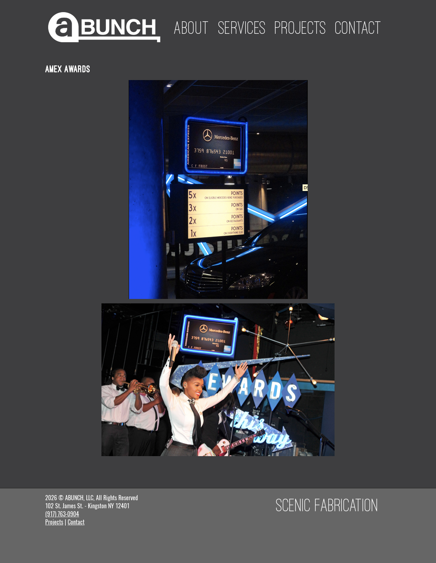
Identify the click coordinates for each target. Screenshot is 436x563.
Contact (358, 27)
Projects (300, 27)
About (192, 27)
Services (242, 27)
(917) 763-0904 (62, 514)
